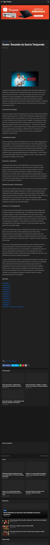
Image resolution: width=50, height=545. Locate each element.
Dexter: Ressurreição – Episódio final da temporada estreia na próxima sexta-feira (11, 385)
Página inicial (5, 41)
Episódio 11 (6, 304)
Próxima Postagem (44, 455)
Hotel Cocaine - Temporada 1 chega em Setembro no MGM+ (21, 525)
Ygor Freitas (7, 2)
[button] (1, 2)
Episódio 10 (6, 302)
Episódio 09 (6, 300)
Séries (9, 361)
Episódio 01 (6, 283)
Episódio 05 (6, 292)
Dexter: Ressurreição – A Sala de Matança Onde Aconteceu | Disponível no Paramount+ (13, 401)
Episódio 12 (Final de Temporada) (13, 307)
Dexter (10, 41)
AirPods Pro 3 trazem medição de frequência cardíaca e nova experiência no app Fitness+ (36, 474)
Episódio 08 (6, 298)
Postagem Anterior (6, 455)
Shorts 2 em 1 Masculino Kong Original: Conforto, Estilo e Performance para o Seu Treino (11, 493)
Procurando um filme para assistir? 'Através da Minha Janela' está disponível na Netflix (27, 531)
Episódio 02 (6, 285)
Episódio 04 (6, 289)
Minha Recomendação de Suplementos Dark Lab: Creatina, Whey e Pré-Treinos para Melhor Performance (13, 475)
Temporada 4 (14, 361)
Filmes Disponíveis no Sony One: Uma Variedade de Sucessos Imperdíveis (21, 513)
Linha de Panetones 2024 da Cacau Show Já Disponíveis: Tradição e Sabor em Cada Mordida (28, 520)
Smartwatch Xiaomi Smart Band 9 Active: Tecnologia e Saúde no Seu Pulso (35, 492)
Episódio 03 (6, 287)
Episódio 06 (6, 294)
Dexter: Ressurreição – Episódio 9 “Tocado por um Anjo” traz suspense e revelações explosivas (37, 385)
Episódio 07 (6, 296)
